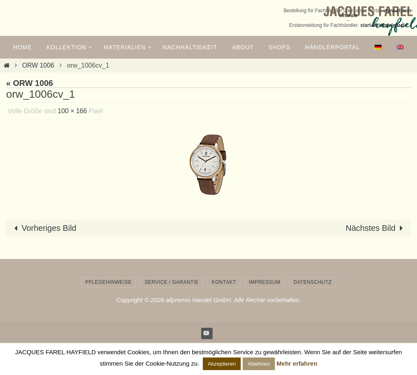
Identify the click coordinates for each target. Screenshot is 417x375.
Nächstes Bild (376, 228)
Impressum (264, 282)
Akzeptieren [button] (222, 364)
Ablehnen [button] (259, 364)
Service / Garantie (172, 282)
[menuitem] (378, 47)
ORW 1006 (38, 65)
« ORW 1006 (29, 83)
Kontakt (224, 282)
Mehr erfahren (297, 363)
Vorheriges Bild (43, 228)
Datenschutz (313, 282)
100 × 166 (72, 110)
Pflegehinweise (109, 282)
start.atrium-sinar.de (383, 25)
